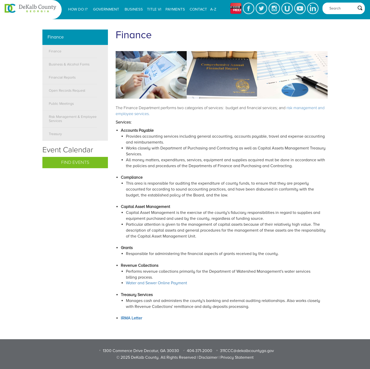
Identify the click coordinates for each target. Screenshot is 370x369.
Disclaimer (208, 357)
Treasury (55, 134)
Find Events (75, 162)
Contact (198, 9)
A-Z (213, 9)
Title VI (154, 9)
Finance (55, 51)
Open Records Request (67, 90)
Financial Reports (62, 77)
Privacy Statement (237, 357)
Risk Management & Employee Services (73, 119)
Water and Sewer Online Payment (156, 283)
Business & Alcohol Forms (69, 64)
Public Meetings (61, 104)
